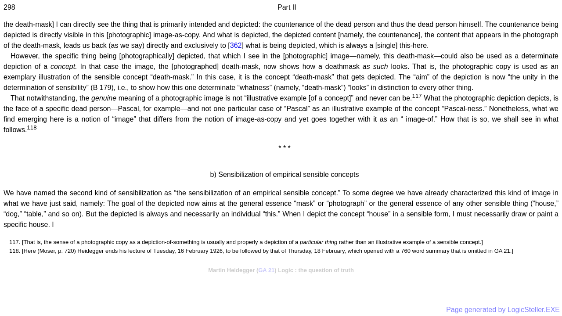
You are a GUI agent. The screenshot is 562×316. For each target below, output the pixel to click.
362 (236, 45)
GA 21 (266, 270)
